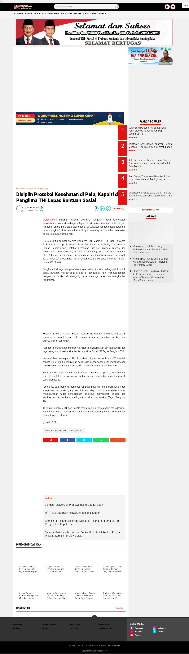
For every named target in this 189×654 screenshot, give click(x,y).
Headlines (35, 14)
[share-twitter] (102, 208)
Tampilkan (119, 608)
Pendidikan (104, 624)
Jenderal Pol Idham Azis (31, 188)
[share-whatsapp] (108, 208)
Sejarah (74, 628)
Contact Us (81, 646)
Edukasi (128, 14)
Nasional (17, 624)
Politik (83, 14)
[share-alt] (50, 440)
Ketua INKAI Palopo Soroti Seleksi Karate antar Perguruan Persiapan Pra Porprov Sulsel (150, 253)
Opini (93, 14)
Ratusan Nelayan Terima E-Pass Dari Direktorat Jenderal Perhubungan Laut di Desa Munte (154, 162)
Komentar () (119, 208)
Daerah (47, 14)
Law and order (70, 14)
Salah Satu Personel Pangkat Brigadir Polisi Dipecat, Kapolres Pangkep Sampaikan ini (154, 132)
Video (57, 14)
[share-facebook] (96, 208)
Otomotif (139, 14)
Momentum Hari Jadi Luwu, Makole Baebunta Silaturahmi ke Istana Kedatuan (150, 241)
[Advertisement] (28, 258)
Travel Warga (105, 628)
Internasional (49, 624)
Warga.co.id (102, 646)
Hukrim (23, 14)
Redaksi (91, 646)
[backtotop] (94, 618)
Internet (116, 14)
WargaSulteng (49, 188)
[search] (86, 6)
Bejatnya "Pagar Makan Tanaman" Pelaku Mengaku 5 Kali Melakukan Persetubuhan (154, 145)
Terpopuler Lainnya (150, 202)
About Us (69, 646)
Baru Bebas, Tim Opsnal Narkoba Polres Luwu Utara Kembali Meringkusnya (153, 175)
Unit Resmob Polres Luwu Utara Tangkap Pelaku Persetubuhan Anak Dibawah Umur (154, 192)
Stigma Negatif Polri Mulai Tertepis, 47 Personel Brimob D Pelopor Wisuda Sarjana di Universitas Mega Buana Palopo (151, 267)
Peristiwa (104, 14)
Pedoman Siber (117, 646)
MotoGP (17, 628)
